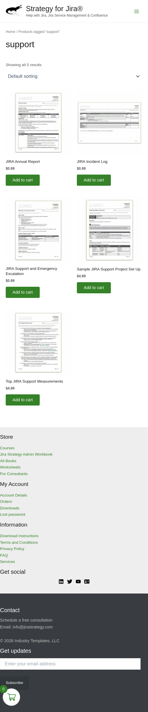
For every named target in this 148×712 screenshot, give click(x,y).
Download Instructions (19, 536)
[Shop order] (74, 76)
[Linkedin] (61, 581)
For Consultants (14, 474)
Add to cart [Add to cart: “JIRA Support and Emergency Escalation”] (23, 292)
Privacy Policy (12, 549)
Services (7, 561)
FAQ (4, 555)
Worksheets (10, 467)
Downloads (9, 508)
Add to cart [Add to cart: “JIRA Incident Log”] (94, 180)
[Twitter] (69, 581)
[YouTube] (78, 581)
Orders (6, 501)
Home (10, 32)
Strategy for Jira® (54, 9)
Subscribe (14, 683)
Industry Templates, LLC (37, 640)
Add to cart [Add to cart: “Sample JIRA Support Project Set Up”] (94, 287)
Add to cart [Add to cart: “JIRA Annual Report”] (23, 180)
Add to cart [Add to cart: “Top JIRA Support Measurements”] (23, 399)
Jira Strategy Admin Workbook (26, 454)
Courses (7, 448)
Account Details (13, 495)
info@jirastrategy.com (33, 627)
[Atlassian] (86, 581)
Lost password (12, 514)
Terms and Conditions (19, 542)
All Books (8, 461)
